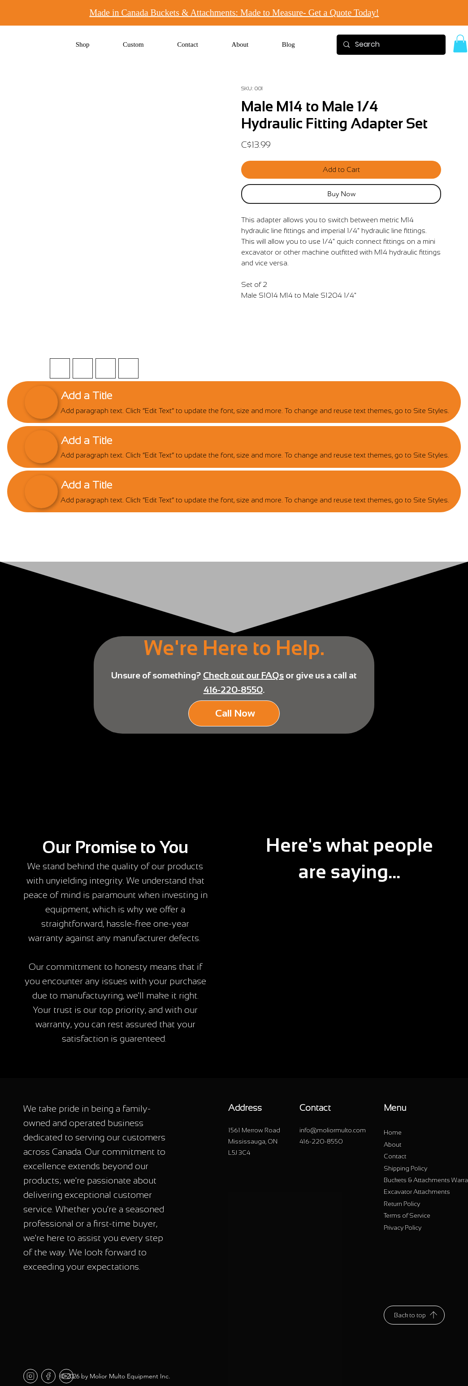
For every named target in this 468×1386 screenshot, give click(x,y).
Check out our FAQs (243, 675)
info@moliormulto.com (332, 1130)
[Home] (393, 1133)
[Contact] (395, 1157)
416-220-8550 (233, 690)
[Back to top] (414, 1315)
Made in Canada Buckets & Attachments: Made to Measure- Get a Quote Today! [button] (234, 13)
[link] (460, 44)
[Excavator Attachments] (417, 1192)
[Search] (391, 45)
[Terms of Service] (407, 1216)
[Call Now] (234, 713)
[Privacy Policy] (402, 1227)
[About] (392, 1144)
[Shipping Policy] (405, 1168)
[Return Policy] (402, 1204)
